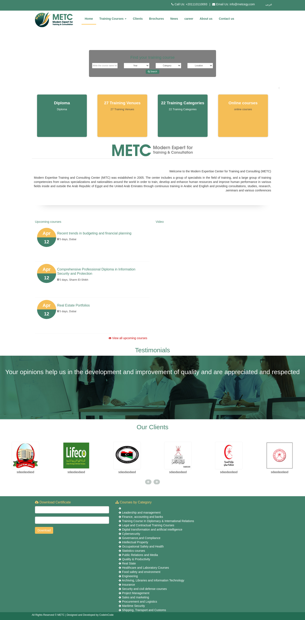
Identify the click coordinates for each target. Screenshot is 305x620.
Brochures (156, 18)
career (188, 18)
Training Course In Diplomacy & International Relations (158, 521)
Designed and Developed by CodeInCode (90, 614)
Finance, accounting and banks (142, 516)
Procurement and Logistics (139, 601)
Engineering (130, 576)
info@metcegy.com (242, 4)
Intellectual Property (135, 542)
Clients (138, 18)
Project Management (135, 593)
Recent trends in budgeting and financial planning (94, 233)
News (174, 18)
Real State (129, 563)
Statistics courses (133, 550)
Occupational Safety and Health (143, 546)
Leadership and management (141, 512)
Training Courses (112, 18)
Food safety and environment (141, 572)
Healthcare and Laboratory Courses (145, 567)
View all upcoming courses (127, 338)
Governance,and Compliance (141, 538)
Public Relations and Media (140, 555)
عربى (268, 4)
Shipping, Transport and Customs (144, 610)
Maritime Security (133, 605)
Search (152, 71)
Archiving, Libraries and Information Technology (153, 580)
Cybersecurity (131, 533)
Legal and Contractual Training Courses (148, 525)
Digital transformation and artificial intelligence (152, 529)
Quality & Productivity (136, 559)
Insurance (128, 584)
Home (89, 18)
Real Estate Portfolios (73, 305)
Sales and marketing (135, 597)
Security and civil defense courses (144, 589)
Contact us (226, 18)
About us (206, 18)
